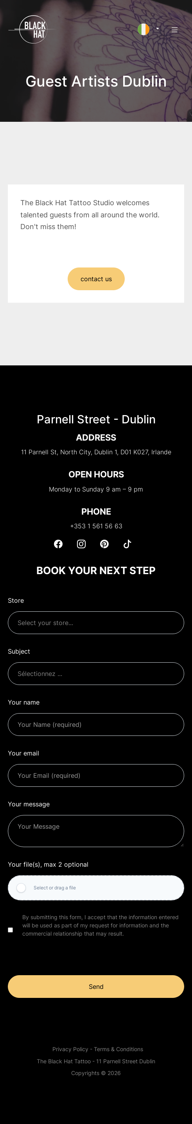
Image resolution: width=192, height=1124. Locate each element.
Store (16, 600)
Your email (23, 753)
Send (96, 986)
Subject (19, 651)
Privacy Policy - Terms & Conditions (97, 1049)
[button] (148, 29)
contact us (96, 280)
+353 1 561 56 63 (96, 526)
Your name (23, 702)
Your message (29, 804)
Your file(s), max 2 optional (48, 864)
